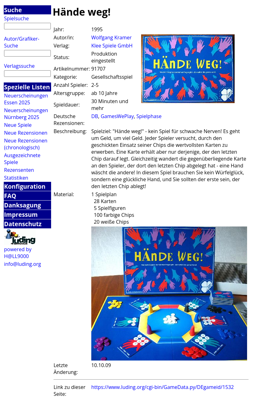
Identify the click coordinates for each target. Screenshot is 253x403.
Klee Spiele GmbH (112, 45)
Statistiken (16, 177)
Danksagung (22, 205)
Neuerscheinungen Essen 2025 (26, 99)
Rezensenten (19, 170)
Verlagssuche (19, 65)
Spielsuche (16, 18)
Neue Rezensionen (25, 132)
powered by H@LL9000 (17, 253)
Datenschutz (22, 224)
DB (94, 116)
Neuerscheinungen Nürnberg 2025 (26, 114)
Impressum (21, 214)
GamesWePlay (117, 116)
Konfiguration (24, 186)
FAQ (10, 196)
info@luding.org (22, 264)
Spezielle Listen (27, 87)
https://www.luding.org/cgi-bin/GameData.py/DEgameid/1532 (162, 387)
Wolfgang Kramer (111, 37)
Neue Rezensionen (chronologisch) (25, 144)
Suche (13, 10)
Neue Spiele (18, 125)
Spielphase (149, 116)
